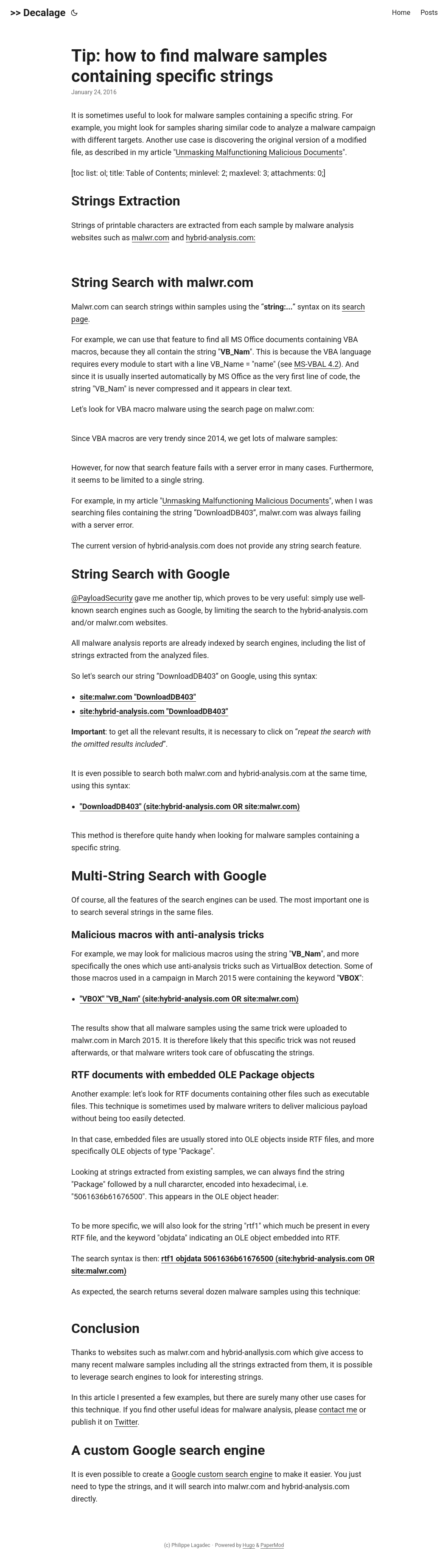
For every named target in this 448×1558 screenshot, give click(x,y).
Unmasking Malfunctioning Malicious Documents (259, 152)
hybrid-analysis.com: (220, 237)
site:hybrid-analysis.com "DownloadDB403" (154, 711)
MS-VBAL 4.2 (316, 364)
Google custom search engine (221, 1474)
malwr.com (151, 237)
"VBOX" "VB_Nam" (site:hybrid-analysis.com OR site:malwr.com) (189, 998)
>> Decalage (38, 13)
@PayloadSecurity (102, 597)
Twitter (126, 1421)
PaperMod (272, 1545)
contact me (338, 1409)
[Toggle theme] (74, 12)
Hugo (249, 1545)
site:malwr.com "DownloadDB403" (138, 696)
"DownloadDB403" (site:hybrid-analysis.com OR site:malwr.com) (190, 806)
